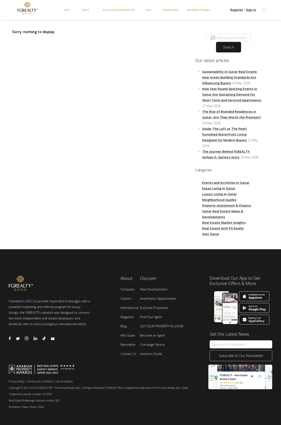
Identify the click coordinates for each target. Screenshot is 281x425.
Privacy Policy (16, 381)
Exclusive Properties (119, 10)
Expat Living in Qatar (218, 188)
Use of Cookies (64, 381)
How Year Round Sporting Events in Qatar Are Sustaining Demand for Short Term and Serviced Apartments (231, 94)
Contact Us (128, 354)
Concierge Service (152, 345)
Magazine (127, 317)
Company (127, 289)
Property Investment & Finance (226, 205)
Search (228, 47)
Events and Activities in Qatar (225, 183)
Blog (124, 326)
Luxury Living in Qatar (219, 194)
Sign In (251, 10)
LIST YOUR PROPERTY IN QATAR (161, 326)
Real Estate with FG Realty (223, 228)
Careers (126, 298)
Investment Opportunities (158, 298)
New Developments (154, 289)
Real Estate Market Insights (224, 223)
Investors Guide (151, 354)
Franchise (170, 10)
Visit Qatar (210, 234)
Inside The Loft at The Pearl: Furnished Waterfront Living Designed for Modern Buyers (224, 134)
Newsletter (128, 345)
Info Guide (128, 335)
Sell (149, 10)
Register (236, 10)
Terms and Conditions (40, 381)
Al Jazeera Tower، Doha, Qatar (26, 407)
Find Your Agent (151, 317)
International (198, 10)
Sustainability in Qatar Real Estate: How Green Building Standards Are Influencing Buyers (230, 77)
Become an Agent (152, 335)
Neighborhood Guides (219, 200)
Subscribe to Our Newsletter (241, 355)
